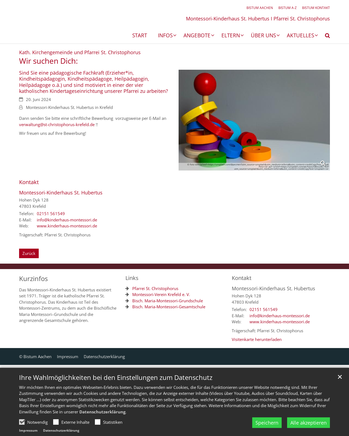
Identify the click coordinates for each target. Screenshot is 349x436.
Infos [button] (165, 36)
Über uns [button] (263, 36)
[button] (324, 36)
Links (132, 278)
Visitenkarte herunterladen (257, 339)
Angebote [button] (196, 36)
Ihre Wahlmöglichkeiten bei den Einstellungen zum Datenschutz (115, 390)
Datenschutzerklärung (102, 424)
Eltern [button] (230, 36)
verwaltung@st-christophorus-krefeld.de (57, 124)
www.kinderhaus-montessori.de (67, 225)
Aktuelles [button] (300, 36)
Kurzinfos (33, 279)
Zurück (28, 253)
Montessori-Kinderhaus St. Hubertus (61, 193)
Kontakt (29, 182)
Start (139, 36)
